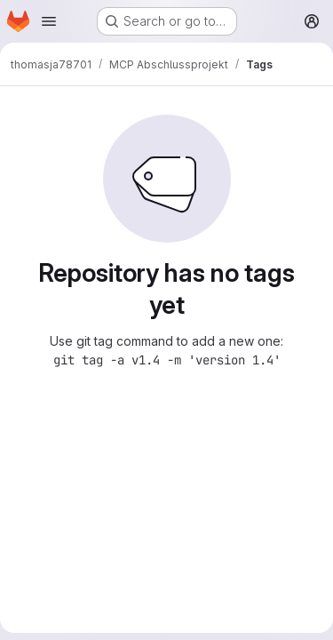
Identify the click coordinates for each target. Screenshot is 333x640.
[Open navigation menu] (49, 21)
